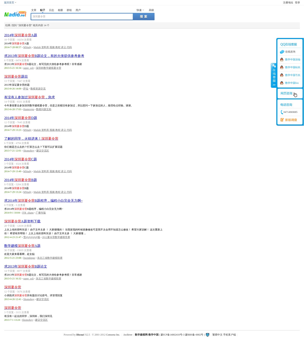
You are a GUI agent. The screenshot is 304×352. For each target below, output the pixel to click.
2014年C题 (20, 159)
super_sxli (28, 67)
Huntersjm (28, 109)
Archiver (127, 334)
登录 (297, 2)
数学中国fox (292, 82)
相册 (60, 10)
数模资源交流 (38, 88)
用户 (78, 10)
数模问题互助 (43, 109)
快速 (139, 10)
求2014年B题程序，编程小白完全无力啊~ (43, 200)
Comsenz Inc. (113, 334)
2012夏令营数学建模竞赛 (56, 237)
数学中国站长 (292, 67)
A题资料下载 (22, 221)
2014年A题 (20, 35)
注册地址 (288, 2)
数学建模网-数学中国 (147, 334)
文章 (33, 10)
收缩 (274, 75)
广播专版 (41, 212)
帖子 (42, 10)
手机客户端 (229, 334)
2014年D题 (20, 118)
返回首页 (9, 2)
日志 (51, 10)
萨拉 (25, 88)
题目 (16, 76)
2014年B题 (20, 180)
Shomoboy (28, 150)
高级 (151, 10)
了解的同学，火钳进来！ (31, 138)
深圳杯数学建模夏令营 (48, 67)
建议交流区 (42, 150)
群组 (69, 10)
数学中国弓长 (292, 75)
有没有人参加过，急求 (29, 97)
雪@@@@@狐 (31, 237)
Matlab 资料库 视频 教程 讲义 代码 (53, 47)
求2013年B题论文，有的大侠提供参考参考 (44, 56)
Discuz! (80, 334)
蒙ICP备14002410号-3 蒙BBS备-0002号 (182, 334)
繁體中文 (217, 334)
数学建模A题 (22, 246)
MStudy (27, 47)
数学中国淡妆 (292, 59)
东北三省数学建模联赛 (49, 257)
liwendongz (29, 257)
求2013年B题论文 (25, 266)
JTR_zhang (28, 212)
